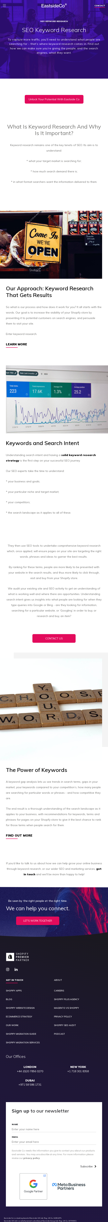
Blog (9, 999)
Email (15, 1137)
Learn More (16, 344)
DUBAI (30, 1080)
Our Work (12, 1025)
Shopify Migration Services (23, 1043)
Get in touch (14, 980)
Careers (59, 991)
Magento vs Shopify (66, 1008)
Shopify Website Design (20, 1008)
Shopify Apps (14, 991)
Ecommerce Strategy (19, 1017)
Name (15, 1124)
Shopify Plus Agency (66, 999)
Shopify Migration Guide (21, 1034)
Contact (99, 6)
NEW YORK (78, 1067)
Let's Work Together (37, 920)
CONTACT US (54, 638)
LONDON (30, 1067)
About (58, 980)
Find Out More (19, 835)
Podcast (59, 1034)
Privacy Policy (63, 1017)
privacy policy (31, 1158)
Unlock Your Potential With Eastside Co (54, 99)
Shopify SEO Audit (65, 1025)
